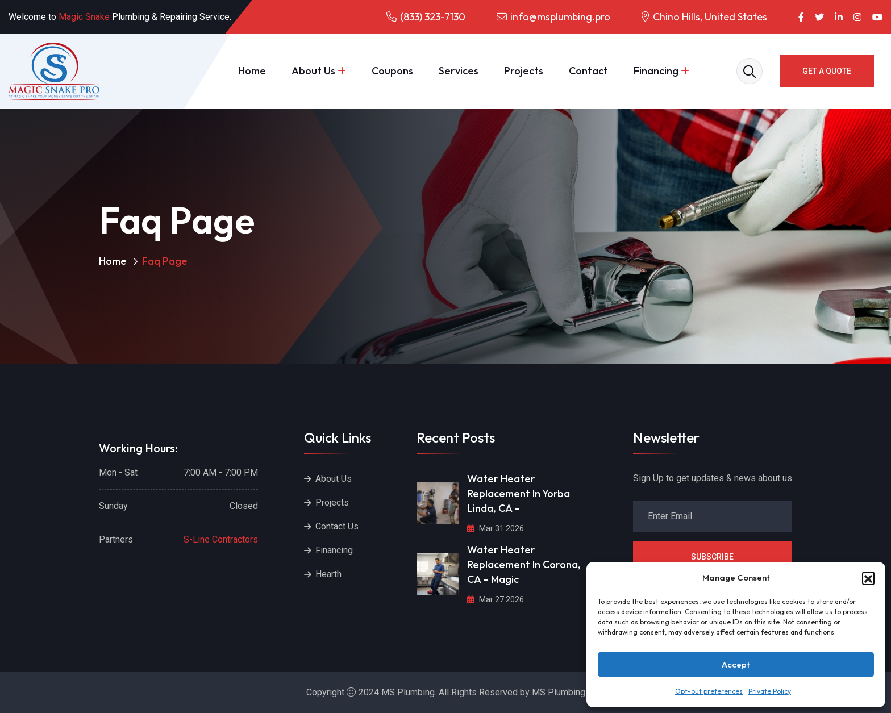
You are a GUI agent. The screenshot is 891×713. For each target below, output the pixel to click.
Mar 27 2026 (495, 599)
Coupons (392, 70)
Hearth (328, 574)
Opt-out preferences (709, 691)
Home (252, 70)
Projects (523, 70)
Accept (736, 664)
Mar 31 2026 (495, 528)
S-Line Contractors (221, 539)
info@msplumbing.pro (560, 16)
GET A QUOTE (826, 71)
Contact (588, 70)
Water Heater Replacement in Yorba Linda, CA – (518, 493)
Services (458, 70)
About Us (313, 70)
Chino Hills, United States (710, 16)
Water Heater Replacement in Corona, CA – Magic (524, 564)
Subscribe (712, 556)
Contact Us (337, 526)
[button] (868, 577)
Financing (656, 70)
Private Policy (769, 691)
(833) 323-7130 (432, 16)
